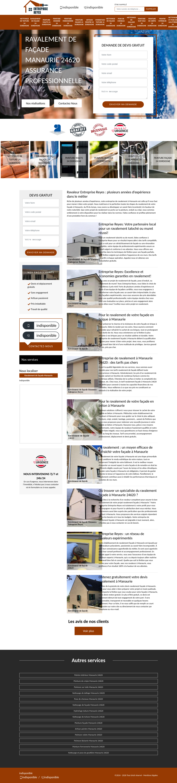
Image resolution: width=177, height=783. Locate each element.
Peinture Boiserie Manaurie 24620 (88, 740)
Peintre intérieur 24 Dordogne (162, 22)
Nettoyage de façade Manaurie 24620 (88, 705)
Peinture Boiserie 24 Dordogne (56, 22)
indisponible (69, 7)
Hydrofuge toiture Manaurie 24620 (88, 711)
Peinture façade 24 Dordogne (79, 22)
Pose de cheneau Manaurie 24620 (88, 699)
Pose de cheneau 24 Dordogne (121, 22)
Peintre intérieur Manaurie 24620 (88, 675)
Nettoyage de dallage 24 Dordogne (131, 22)
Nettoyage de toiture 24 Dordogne (24, 22)
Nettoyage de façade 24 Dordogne (110, 22)
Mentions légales (150, 775)
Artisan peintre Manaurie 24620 (88, 729)
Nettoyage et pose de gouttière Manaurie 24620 (88, 753)
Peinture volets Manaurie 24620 (88, 735)
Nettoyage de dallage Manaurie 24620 (88, 693)
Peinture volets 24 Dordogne (46, 22)
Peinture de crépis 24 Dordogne (152, 22)
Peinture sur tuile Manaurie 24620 (88, 687)
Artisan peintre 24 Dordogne (89, 22)
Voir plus (88, 631)
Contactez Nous (68, 103)
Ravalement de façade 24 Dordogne (35, 22)
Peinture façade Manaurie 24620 (88, 723)
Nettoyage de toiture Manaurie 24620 (88, 717)
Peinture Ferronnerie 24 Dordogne (68, 22)
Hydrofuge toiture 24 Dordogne (100, 22)
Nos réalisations (35, 103)
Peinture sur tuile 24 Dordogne (141, 22)
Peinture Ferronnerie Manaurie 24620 (88, 746)
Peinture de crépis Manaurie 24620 (88, 681)
